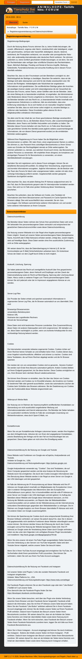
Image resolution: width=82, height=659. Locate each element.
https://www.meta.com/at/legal (58, 580)
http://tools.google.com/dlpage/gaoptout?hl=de (38, 535)
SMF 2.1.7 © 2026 (11, 656)
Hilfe (35, 656)
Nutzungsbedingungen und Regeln (52, 656)
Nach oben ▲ (72, 656)
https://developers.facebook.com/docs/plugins (25, 593)
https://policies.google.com (56, 463)
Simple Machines (26, 656)
